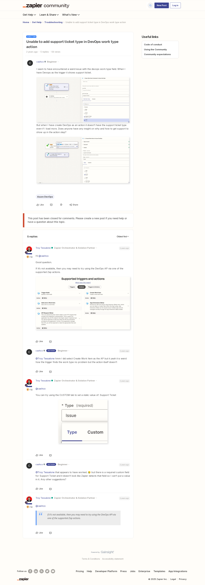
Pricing (80, 571)
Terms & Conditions (91, 559)
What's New (71, 14)
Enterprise (144, 571)
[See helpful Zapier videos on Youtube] (53, 571)
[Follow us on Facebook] (30, 571)
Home (26, 22)
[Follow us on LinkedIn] (36, 571)
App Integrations (177, 571)
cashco (40, 61)
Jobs (132, 571)
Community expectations (157, 54)
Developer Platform (106, 571)
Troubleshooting (53, 22)
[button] (161, 5)
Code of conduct (153, 44)
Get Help (30, 14)
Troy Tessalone (43, 247)
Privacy (182, 579)
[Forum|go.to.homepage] (47, 5)
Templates (159, 571)
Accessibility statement (112, 559)
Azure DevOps (45, 196)
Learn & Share (49, 14)
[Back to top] (199, 554)
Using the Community (155, 49)
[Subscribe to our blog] (41, 571)
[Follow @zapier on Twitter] (47, 571)
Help (89, 571)
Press (123, 571)
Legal (173, 579)
